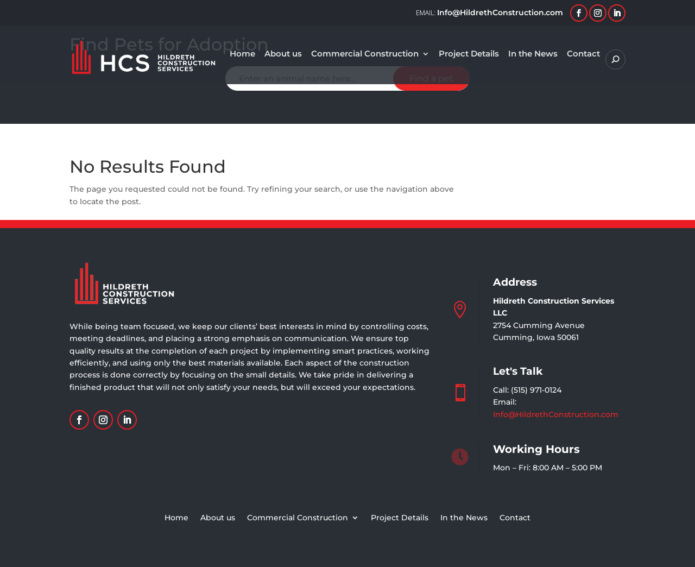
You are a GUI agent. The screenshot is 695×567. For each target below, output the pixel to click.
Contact (583, 54)
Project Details (469, 54)
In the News (533, 54)
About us (283, 54)
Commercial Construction (365, 54)
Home (242, 54)
